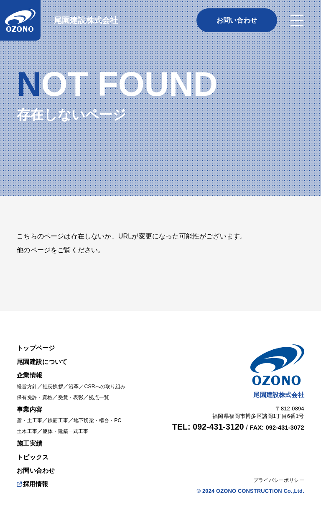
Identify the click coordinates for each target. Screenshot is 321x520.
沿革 (77, 379)
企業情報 (30, 367)
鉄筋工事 (61, 413)
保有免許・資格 (36, 390)
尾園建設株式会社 (86, 20)
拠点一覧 (105, 390)
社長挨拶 (55, 379)
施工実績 (30, 435)
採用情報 (33, 476)
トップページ (37, 340)
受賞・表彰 (75, 390)
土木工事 (28, 424)
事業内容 (30, 401)
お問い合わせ (37, 462)
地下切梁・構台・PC (103, 413)
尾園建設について (44, 354)
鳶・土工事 (30, 413)
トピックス (34, 449)
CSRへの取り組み (110, 379)
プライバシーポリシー (276, 472)
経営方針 (28, 379)
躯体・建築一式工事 (69, 424)
